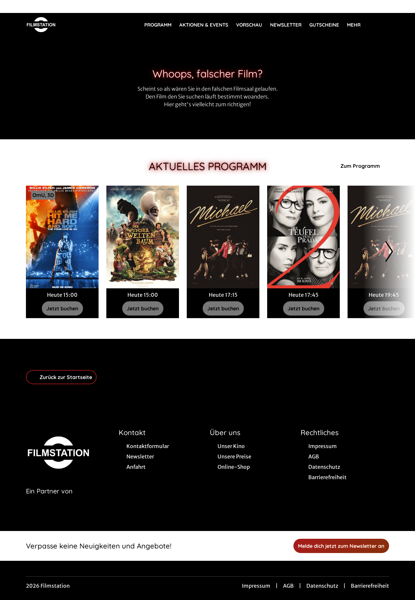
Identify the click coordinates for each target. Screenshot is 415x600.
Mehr (357, 25)
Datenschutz (322, 586)
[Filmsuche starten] (382, 24)
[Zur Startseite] (71, 24)
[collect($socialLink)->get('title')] (11, 6)
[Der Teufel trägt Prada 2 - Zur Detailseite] (303, 237)
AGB (288, 586)
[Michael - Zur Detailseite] (223, 237)
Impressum (256, 586)
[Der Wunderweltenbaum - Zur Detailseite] (142, 237)
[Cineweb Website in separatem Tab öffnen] (49, 499)
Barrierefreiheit (370, 586)
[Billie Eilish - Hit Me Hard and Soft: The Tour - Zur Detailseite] (62, 237)
